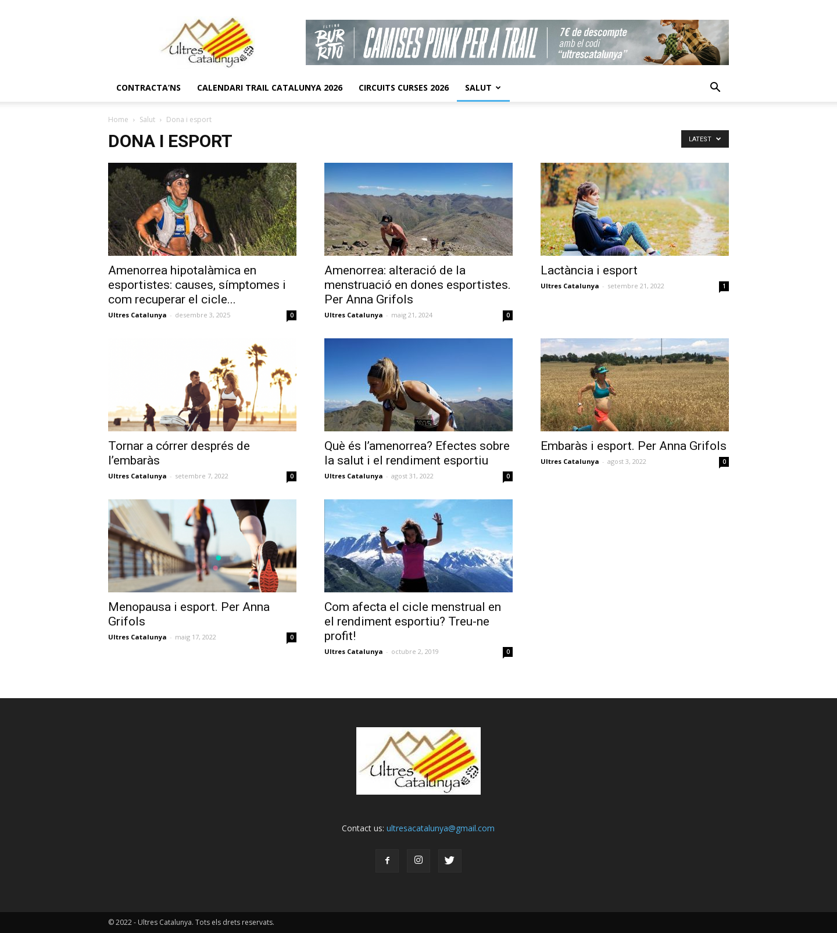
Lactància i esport (589, 270)
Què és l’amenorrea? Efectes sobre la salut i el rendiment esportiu (417, 453)
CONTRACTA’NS (148, 87)
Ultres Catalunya (137, 314)
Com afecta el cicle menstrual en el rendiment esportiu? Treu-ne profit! (412, 621)
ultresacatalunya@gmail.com (441, 828)
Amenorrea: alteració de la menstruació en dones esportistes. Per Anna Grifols (417, 284)
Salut (483, 87)
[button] (715, 88)
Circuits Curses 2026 (404, 87)
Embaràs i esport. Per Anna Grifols (634, 446)
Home (118, 119)
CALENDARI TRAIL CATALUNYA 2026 (269, 87)
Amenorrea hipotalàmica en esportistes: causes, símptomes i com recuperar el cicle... (197, 284)
